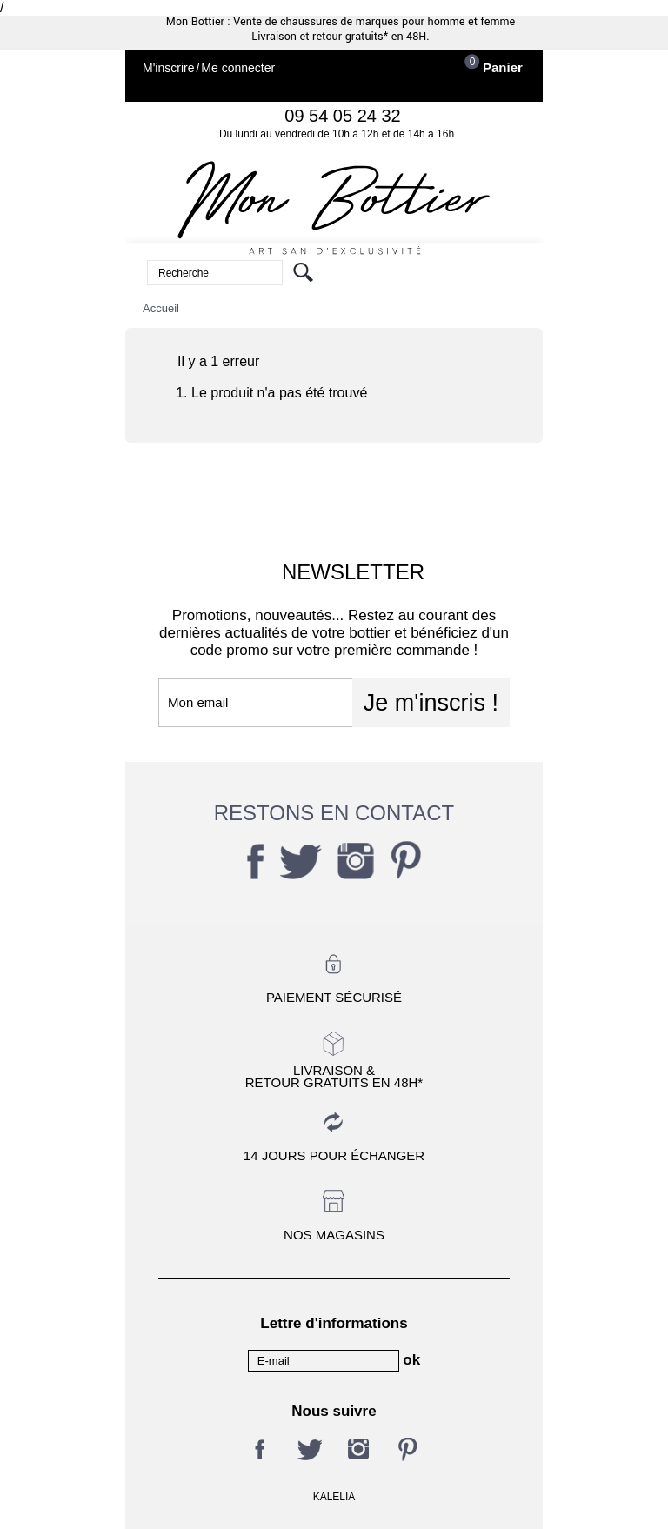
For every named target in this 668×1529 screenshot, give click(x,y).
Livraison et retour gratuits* (319, 36)
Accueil (161, 308)
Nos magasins (334, 1234)
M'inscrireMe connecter (209, 68)
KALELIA (334, 1497)
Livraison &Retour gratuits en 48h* (334, 1076)
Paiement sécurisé (334, 997)
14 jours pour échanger (334, 1155)
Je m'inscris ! (431, 703)
